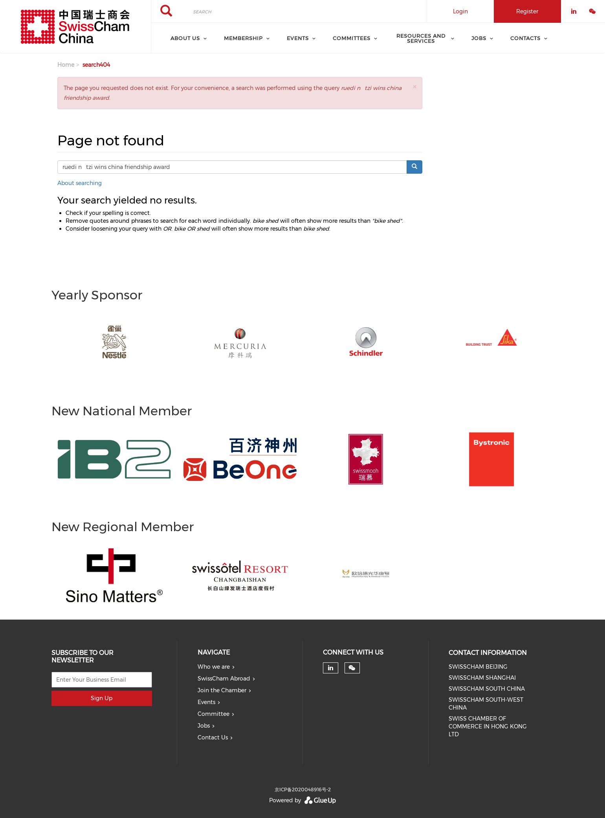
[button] (414, 87)
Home (65, 64)
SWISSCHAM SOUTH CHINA (487, 688)
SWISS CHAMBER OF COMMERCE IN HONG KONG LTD (488, 726)
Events (206, 702)
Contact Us (213, 737)
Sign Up (101, 698)
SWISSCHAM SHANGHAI (482, 677)
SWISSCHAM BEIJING (478, 666)
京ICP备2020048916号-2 (303, 789)
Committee (213, 713)
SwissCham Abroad (224, 678)
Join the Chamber (222, 690)
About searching (79, 183)
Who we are (214, 666)
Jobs (204, 725)
